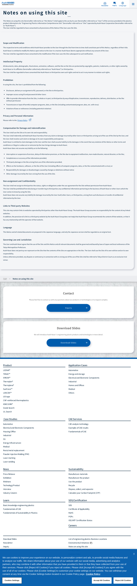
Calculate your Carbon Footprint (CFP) (84, 492)
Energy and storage (76, 374)
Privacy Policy (22, 120)
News (6, 469)
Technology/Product (11, 485)
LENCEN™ (7, 392)
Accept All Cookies (102, 580)
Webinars (7, 481)
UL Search (7, 411)
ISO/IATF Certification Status (80, 520)
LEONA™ (6, 370)
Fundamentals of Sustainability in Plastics (20, 512)
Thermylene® (8, 385)
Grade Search (8, 407)
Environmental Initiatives (80, 542)
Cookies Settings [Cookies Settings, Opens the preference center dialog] (12, 580)
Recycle (71, 485)
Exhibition (7, 477)
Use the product (75, 481)
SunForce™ (7, 389)
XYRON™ (6, 377)
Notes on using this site (78, 546)
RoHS (70, 512)
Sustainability (75, 469)
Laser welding (9, 461)
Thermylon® (8, 381)
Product (7, 365)
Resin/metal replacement (13, 450)
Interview (7, 489)
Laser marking (9, 457)
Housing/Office (9, 431)
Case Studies (10, 419)
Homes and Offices (76, 385)
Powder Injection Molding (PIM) (16, 454)
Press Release (9, 474)
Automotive (73, 370)
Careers (72, 525)
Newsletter (8, 542)
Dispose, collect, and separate (80, 489)
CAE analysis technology (78, 424)
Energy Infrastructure (12, 442)
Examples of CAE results (78, 427)
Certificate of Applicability (79, 509)
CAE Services (75, 419)
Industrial (72, 381)
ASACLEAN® (8, 404)
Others (71, 392)
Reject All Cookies (123, 580)
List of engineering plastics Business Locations (87, 539)
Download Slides (68, 342)
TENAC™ (6, 374)
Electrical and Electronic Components (83, 377)
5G (4, 439)
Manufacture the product (78, 477)
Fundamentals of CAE (77, 431)
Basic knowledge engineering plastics (18, 505)
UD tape (6, 396)
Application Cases (77, 365)
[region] (68, 567)
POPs (70, 516)
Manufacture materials (77, 474)
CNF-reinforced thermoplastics (16, 400)
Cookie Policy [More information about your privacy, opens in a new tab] (93, 574)
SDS (70, 505)
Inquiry (68, 307)
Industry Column (10, 492)
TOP (5, 278)
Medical (71, 389)
